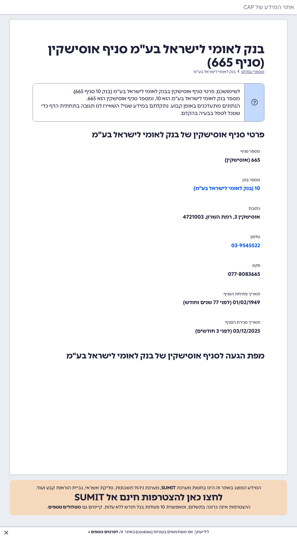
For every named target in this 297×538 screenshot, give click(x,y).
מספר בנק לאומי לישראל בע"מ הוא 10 (198, 98)
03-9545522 (245, 245)
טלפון (255, 236)
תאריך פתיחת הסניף (242, 294)
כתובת (254, 208)
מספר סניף (250, 151)
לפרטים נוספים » (103, 532)
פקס (256, 265)
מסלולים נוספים (64, 507)
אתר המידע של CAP (268, 7)
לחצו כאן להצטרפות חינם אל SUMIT (149, 497)
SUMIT (168, 487)
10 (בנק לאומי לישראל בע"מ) (227, 188)
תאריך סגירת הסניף (242, 322)
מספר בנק (251, 180)
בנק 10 (103, 91)
